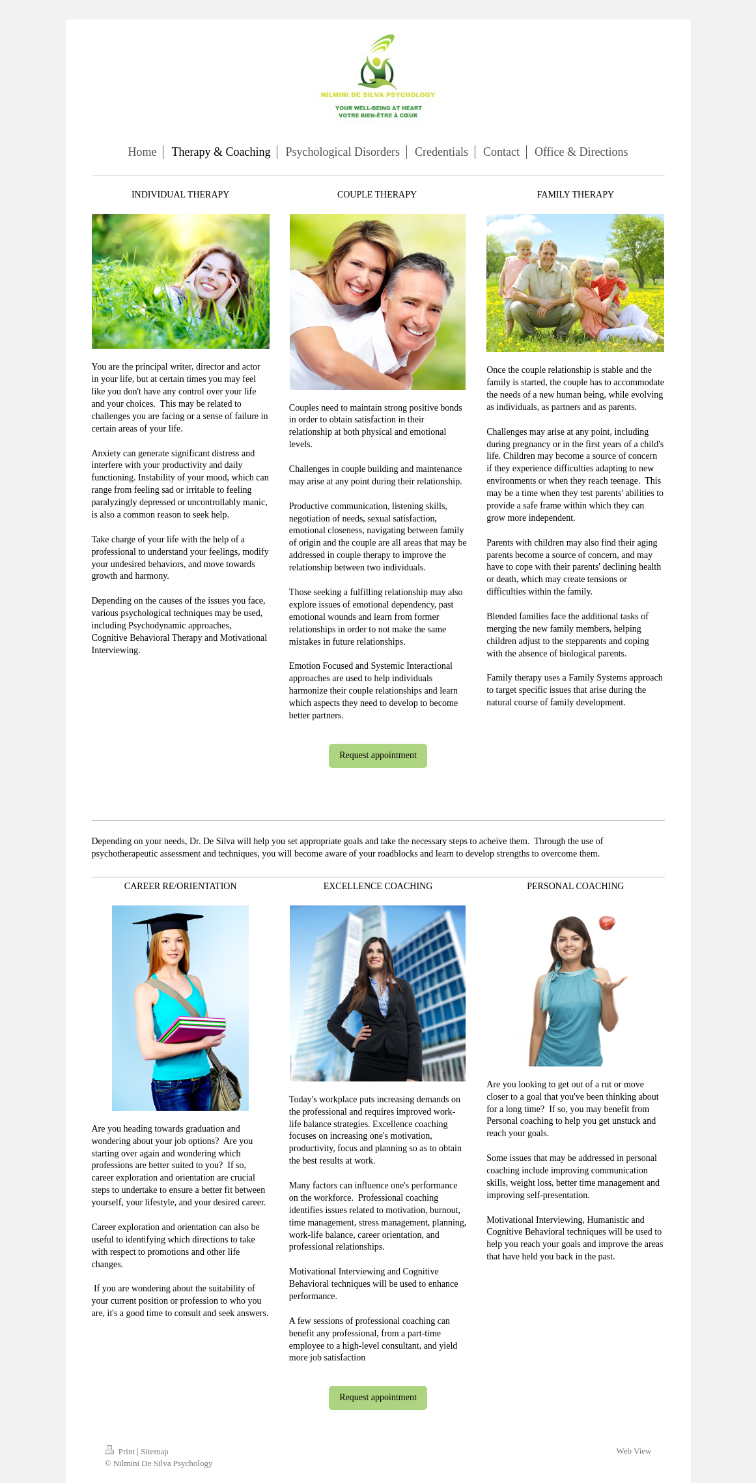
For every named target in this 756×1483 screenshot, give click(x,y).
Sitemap (155, 1451)
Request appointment (378, 755)
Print (121, 1451)
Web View (634, 1451)
